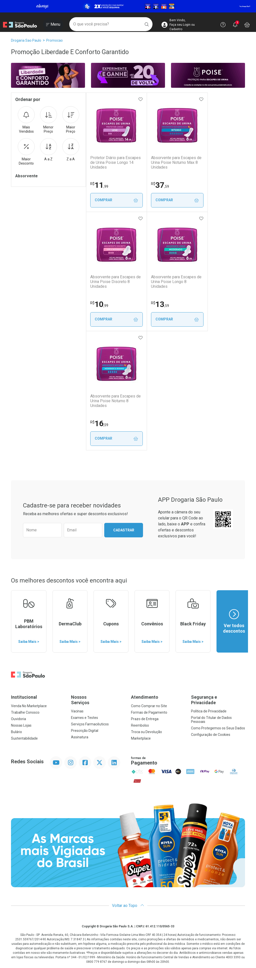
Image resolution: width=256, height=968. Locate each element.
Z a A (70, 149)
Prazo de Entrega (144, 719)
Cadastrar (123, 530)
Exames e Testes (84, 718)
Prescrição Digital (84, 731)
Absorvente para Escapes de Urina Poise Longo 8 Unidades (178, 279)
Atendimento (144, 697)
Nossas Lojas (21, 725)
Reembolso (140, 725)
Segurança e (218, 699)
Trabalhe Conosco (25, 712)
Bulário (16, 732)
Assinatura (79, 737)
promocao (54, 40)
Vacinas (77, 711)
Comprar (117, 200)
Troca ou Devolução (146, 732)
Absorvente (26, 176)
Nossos (98, 699)
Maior (70, 120)
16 (99, 423)
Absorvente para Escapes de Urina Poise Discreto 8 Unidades (115, 282)
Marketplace (141, 738)
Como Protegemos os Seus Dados (218, 728)
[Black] (128, 6)
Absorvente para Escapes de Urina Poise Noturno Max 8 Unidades (177, 162)
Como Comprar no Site (149, 706)
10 (99, 304)
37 (161, 185)
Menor (48, 120)
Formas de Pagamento (149, 712)
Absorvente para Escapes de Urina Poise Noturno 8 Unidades (115, 401)
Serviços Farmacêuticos (90, 724)
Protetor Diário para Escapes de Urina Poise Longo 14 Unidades (115, 162)
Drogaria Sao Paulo (26, 40)
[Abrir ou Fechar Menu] (53, 25)
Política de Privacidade (208, 711)
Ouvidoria (18, 719)
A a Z (48, 149)
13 (161, 304)
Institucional (24, 697)
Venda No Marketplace (29, 706)
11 (99, 185)
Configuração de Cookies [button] (210, 735)
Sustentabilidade (24, 738)
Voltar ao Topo (128, 905)
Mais (26, 120)
